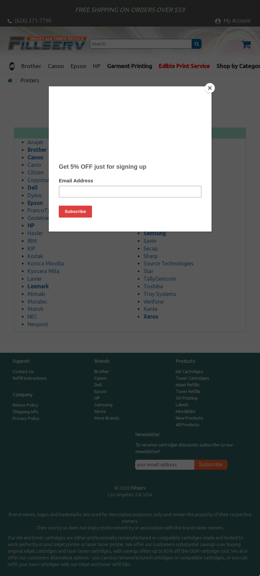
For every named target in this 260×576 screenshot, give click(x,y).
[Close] (210, 88)
